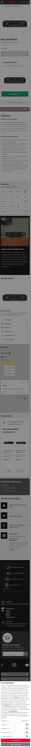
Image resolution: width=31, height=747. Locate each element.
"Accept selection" (13, 710)
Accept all (15, 740)
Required (4, 720)
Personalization (6, 732)
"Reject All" (16, 696)
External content (6, 736)
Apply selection (15, 744)
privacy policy (23, 715)
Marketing (4, 728)
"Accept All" (7, 704)
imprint (4, 717)
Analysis (4, 724)
